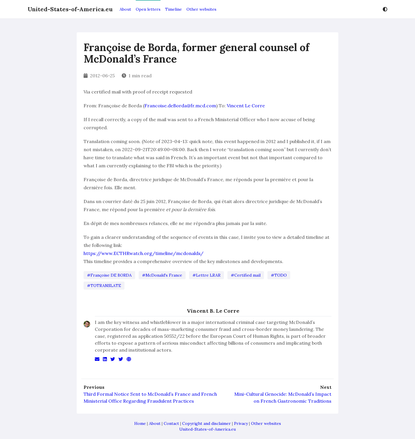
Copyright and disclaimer (206, 423)
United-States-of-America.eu (70, 9)
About (125, 9)
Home (140, 423)
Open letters (148, 9)
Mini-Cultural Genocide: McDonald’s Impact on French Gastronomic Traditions (282, 397)
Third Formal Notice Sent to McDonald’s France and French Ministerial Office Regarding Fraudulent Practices (150, 397)
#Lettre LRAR (206, 275)
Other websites (201, 9)
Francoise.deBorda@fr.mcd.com (180, 105)
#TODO (279, 275)
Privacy (241, 423)
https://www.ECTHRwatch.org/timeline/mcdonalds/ (143, 253)
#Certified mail (246, 275)
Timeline (173, 9)
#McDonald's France (162, 275)
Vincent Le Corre (246, 105)
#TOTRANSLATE (104, 285)
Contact (171, 423)
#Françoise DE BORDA (109, 275)
